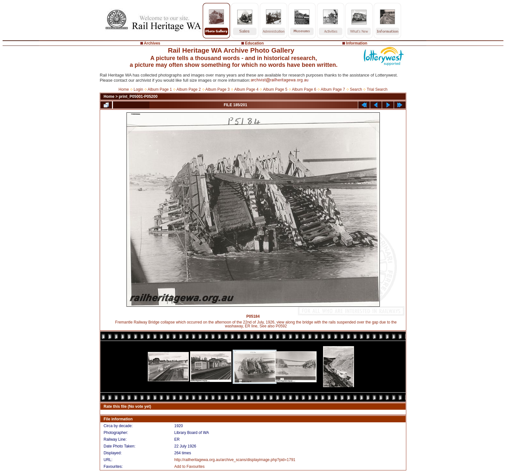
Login (138, 89)
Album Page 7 (333, 89)
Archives (152, 43)
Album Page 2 (189, 89)
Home (123, 89)
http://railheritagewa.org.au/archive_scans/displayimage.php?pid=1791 (234, 460)
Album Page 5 (275, 89)
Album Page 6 (304, 89)
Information (356, 43)
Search (356, 89)
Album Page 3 (217, 89)
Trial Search (377, 89)
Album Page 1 (159, 89)
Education (254, 43)
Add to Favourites (189, 466)
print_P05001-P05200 (138, 96)
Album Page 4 (246, 89)
